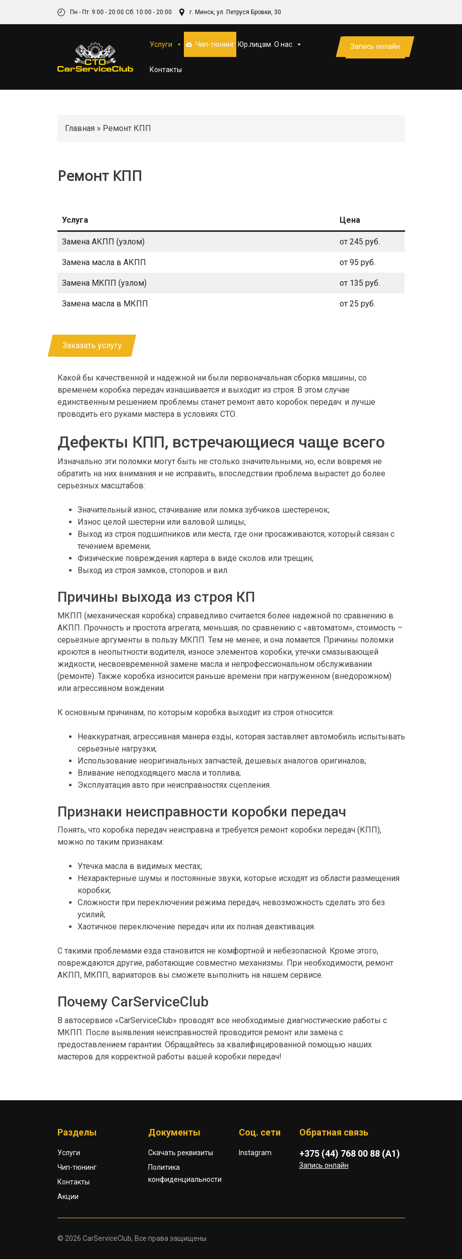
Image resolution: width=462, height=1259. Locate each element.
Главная (80, 128)
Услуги (166, 44)
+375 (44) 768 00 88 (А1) (349, 1153)
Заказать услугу (92, 345)
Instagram (255, 1153)
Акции (68, 1196)
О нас (288, 44)
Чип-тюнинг (215, 44)
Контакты (166, 70)
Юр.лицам (254, 44)
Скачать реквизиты (180, 1153)
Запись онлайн (375, 46)
